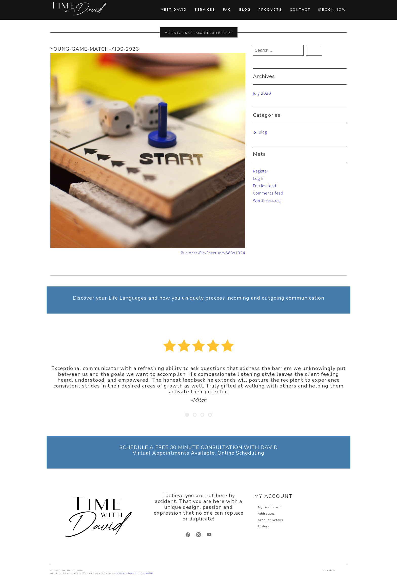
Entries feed (264, 185)
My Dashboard (269, 507)
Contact (300, 10)
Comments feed (268, 193)
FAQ (227, 10)
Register (261, 170)
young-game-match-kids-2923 (94, 49)
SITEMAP (329, 570)
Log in (259, 178)
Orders (263, 526)
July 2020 (262, 93)
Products (270, 10)
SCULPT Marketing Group (134, 573)
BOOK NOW (332, 10)
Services (205, 10)
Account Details (270, 520)
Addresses (266, 513)
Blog (245, 10)
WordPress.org (267, 200)
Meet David (174, 10)
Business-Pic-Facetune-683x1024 (213, 252)
